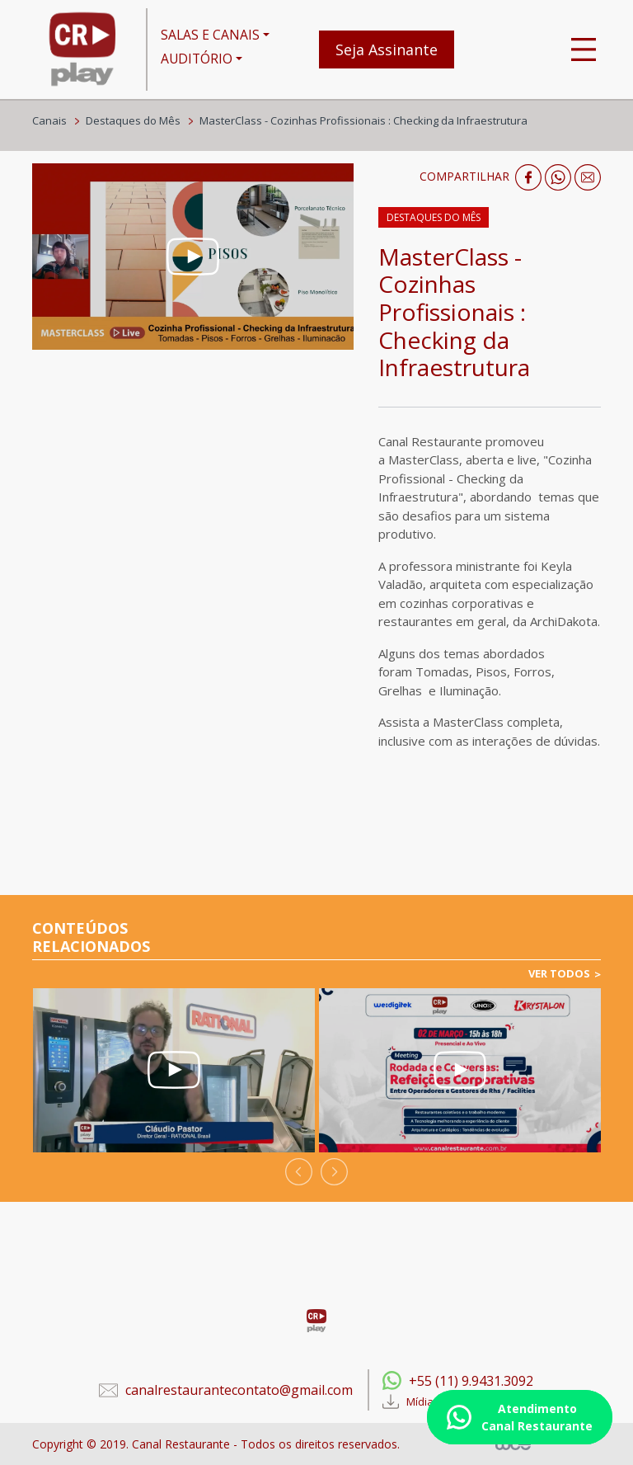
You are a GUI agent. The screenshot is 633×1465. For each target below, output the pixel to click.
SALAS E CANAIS (210, 35)
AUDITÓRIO (196, 58)
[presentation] (298, 1171)
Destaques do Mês (133, 120)
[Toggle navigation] (583, 49)
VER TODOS (559, 973)
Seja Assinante (386, 49)
